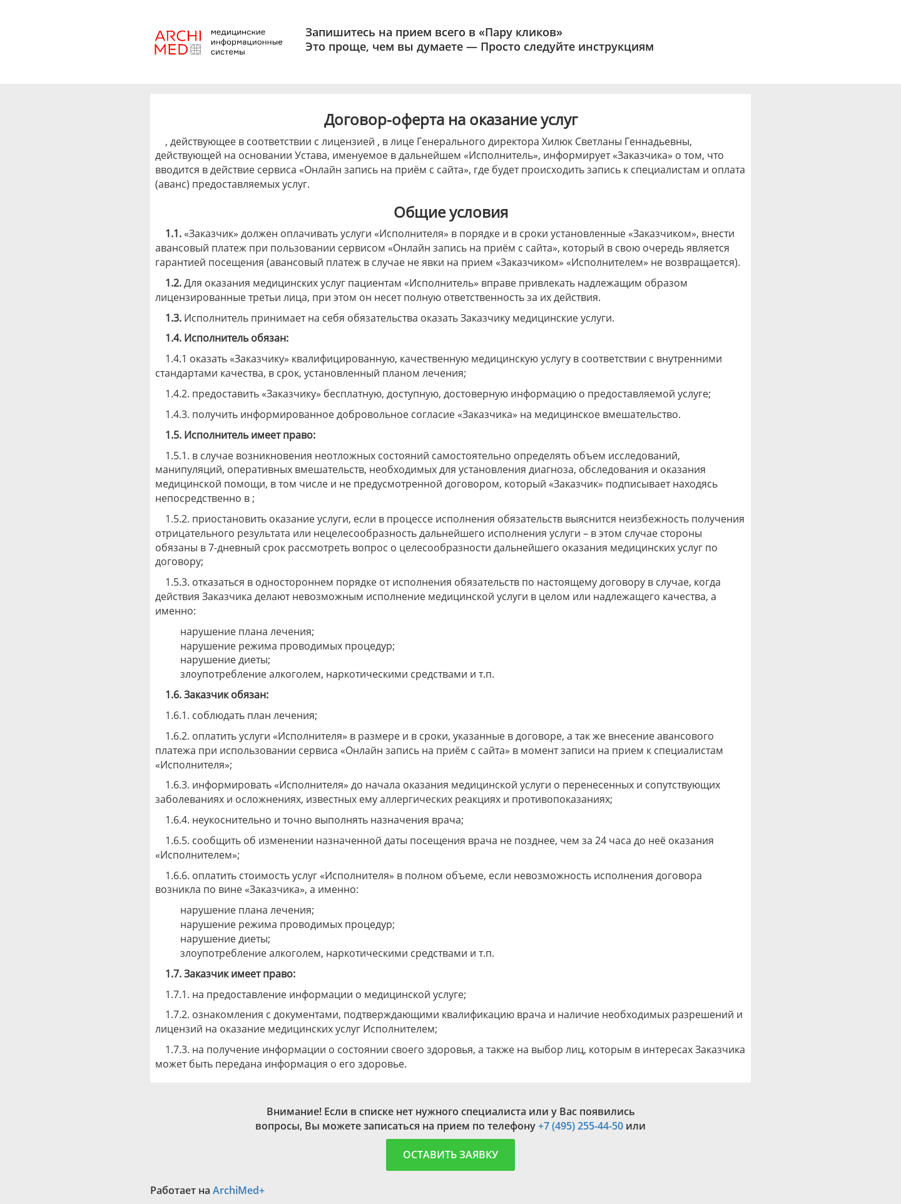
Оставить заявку (450, 1154)
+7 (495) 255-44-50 (580, 1126)
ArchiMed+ (239, 1190)
